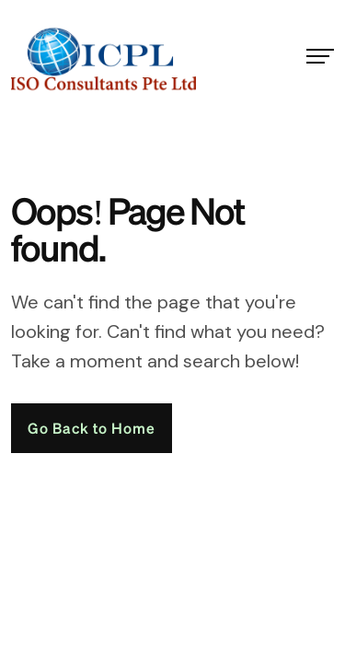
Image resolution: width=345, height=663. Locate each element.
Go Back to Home (91, 427)
